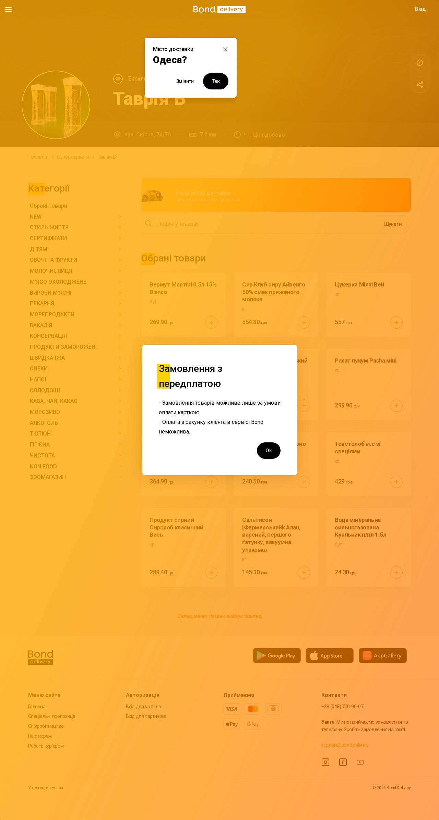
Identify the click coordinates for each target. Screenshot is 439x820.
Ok (268, 451)
